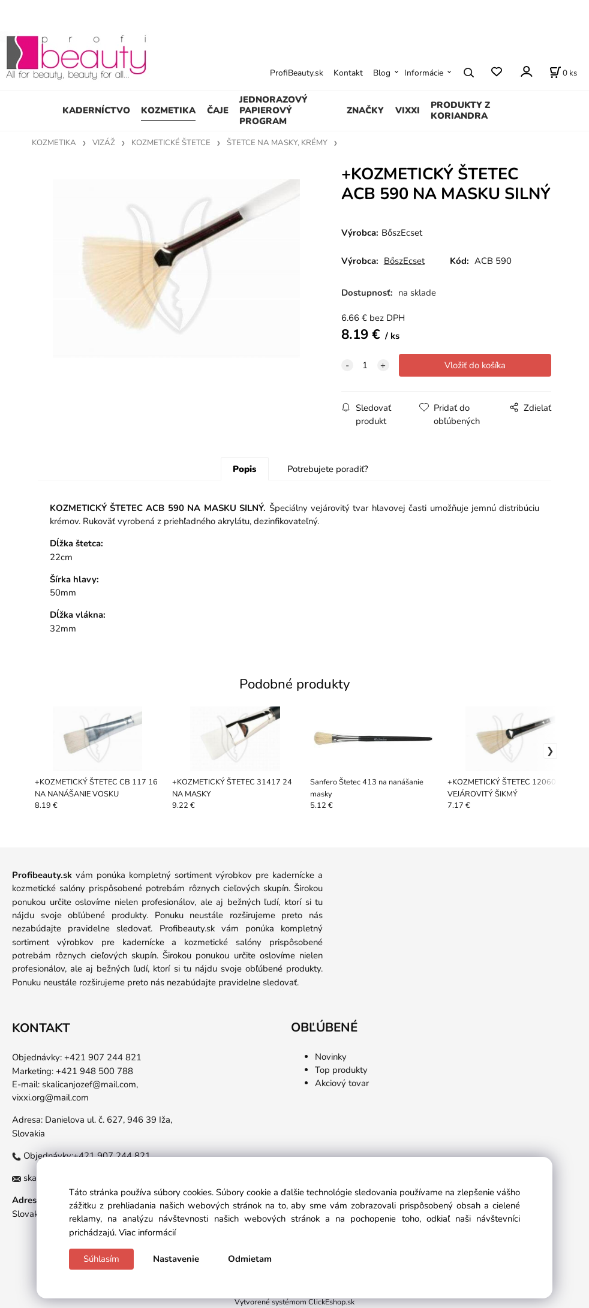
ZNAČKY (365, 110)
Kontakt (348, 73)
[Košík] (563, 72)
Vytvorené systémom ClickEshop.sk (294, 1302)
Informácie (423, 73)
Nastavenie (176, 1259)
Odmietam (250, 1259)
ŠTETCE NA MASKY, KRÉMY (277, 142)
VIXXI (407, 110)
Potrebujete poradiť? (327, 469)
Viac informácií (147, 1232)
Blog (381, 73)
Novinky (331, 1057)
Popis (244, 469)
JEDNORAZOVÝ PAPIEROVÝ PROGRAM (273, 110)
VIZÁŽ (103, 142)
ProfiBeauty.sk (296, 73)
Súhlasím (101, 1259)
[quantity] (365, 365)
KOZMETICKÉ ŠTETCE (171, 142)
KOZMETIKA (168, 110)
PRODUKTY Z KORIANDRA (460, 110)
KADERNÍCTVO (96, 110)
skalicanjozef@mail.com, (90, 1084)
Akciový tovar (342, 1083)
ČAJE (218, 110)
